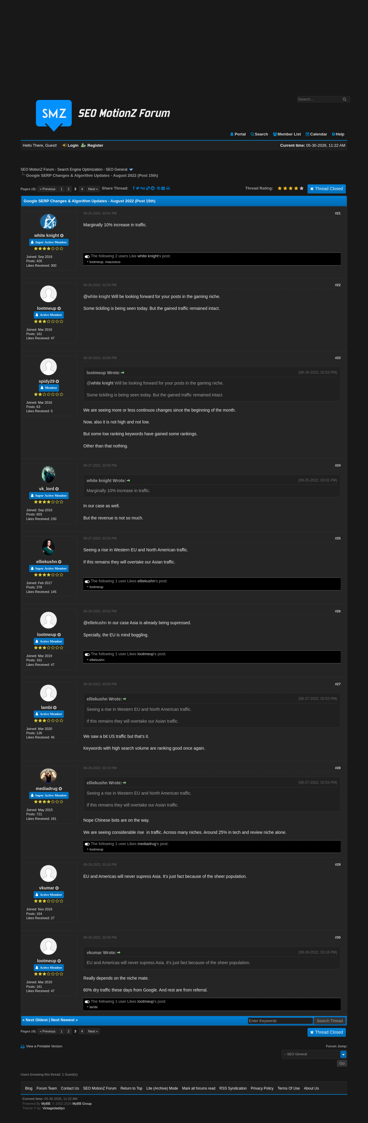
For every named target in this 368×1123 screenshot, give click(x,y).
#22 (337, 285)
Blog (29, 1088)
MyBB (45, 1103)
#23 (337, 358)
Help (337, 134)
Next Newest (62, 1020)
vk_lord (46, 488)
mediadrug (47, 788)
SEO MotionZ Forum (37, 169)
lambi (46, 707)
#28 (337, 768)
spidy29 (46, 381)
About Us (311, 1088)
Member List (286, 134)
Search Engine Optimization (79, 169)
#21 (337, 213)
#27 (337, 684)
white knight (46, 235)
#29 (337, 864)
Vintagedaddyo (54, 1108)
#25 (337, 538)
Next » (93, 189)
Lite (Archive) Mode (162, 1088)
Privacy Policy (262, 1088)
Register (92, 145)
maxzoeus (112, 262)
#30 (337, 937)
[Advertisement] (184, 44)
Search (259, 134)
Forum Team (46, 1088)
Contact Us (70, 1088)
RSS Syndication (233, 1088)
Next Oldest (37, 1020)
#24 (337, 465)
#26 (337, 611)
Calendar (316, 134)
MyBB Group (81, 1103)
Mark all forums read (198, 1088)
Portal (237, 134)
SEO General (116, 169)
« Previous (47, 189)
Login (70, 145)
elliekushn (46, 561)
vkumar (46, 887)
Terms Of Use (288, 1088)
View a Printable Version (44, 1046)
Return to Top (132, 1088)
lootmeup (96, 262)
